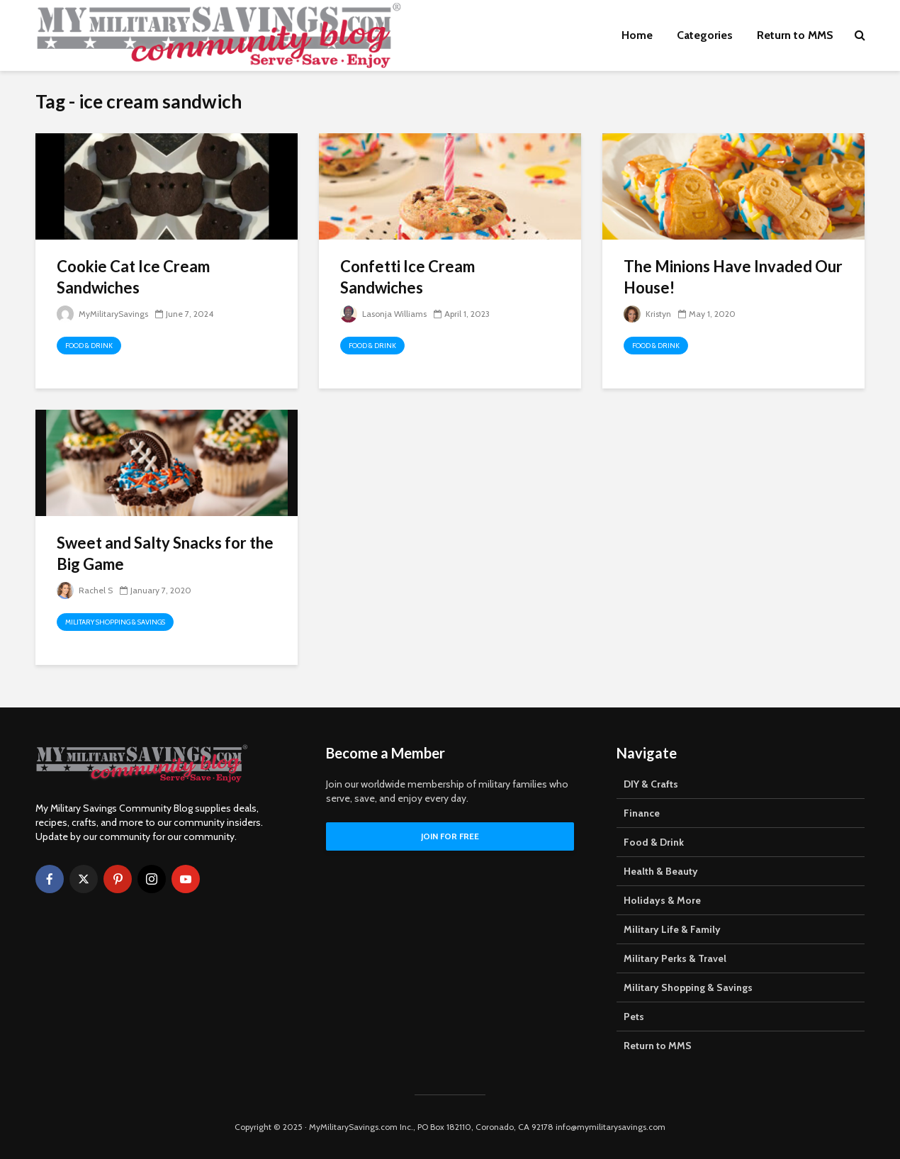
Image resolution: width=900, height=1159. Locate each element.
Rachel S (85, 590)
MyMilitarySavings (102, 313)
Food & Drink (89, 345)
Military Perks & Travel (675, 958)
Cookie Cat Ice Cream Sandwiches (133, 277)
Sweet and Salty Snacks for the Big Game (165, 553)
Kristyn (647, 313)
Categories (705, 35)
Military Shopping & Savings (115, 622)
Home (637, 35)
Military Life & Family (672, 929)
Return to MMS (795, 35)
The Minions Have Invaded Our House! (733, 277)
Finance (642, 813)
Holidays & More (662, 900)
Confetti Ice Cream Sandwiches (407, 277)
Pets (634, 1016)
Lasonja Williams (383, 313)
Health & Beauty (661, 871)
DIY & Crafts (651, 784)
